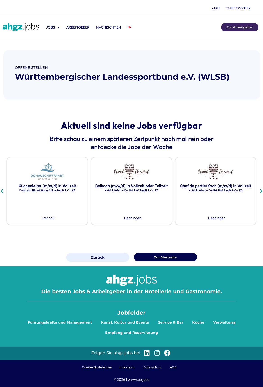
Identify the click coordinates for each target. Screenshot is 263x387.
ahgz (216, 8)
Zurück (97, 257)
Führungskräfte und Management (60, 322)
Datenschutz (152, 367)
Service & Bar (170, 322)
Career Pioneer (238, 8)
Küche (198, 322)
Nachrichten (108, 27)
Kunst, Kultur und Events (125, 322)
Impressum (126, 367)
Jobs (52, 27)
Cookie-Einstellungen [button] (97, 367)
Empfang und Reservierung (131, 333)
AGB (173, 367)
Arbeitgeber (77, 27)
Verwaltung (224, 322)
